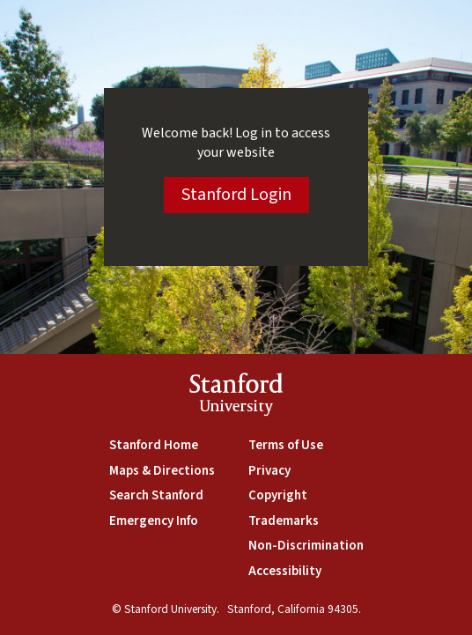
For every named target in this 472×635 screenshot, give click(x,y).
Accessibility (284, 571)
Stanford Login (236, 194)
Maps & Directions (162, 470)
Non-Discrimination (306, 545)
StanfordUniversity (236, 397)
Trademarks (283, 521)
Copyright (277, 495)
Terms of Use (285, 445)
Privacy (269, 470)
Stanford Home (153, 445)
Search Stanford (156, 495)
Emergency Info (153, 521)
